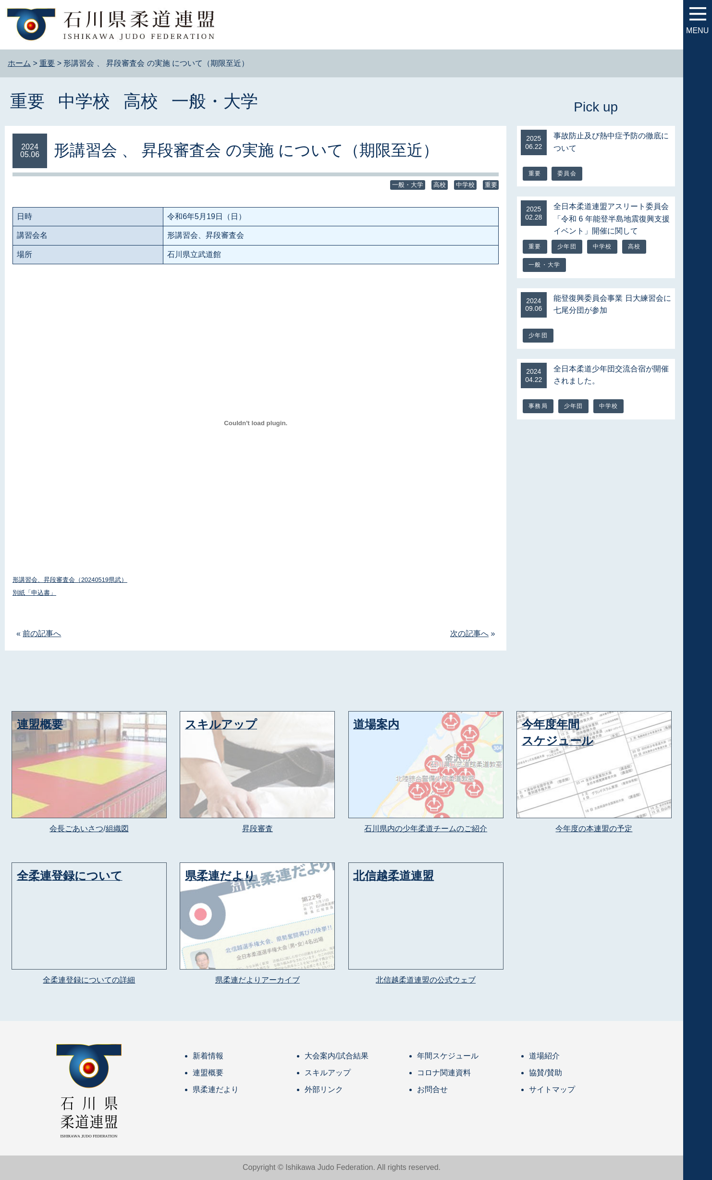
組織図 (117, 828)
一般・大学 (215, 101)
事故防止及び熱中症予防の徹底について (611, 142)
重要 (27, 101)
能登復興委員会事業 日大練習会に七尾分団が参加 (612, 304)
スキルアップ (328, 1073)
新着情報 (208, 1056)
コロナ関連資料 (444, 1073)
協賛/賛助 (545, 1073)
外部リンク (324, 1089)
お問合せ (432, 1089)
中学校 (84, 101)
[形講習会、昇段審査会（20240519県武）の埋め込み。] (255, 423)
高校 (140, 101)
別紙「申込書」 (34, 592)
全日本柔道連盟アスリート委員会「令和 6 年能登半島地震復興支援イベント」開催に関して (611, 218)
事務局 (538, 406)
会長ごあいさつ (76, 828)
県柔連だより (216, 1089)
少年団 (567, 246)
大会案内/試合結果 (336, 1056)
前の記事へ (42, 633)
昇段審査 (257, 828)
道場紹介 (544, 1056)
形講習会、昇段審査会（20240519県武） (69, 579)
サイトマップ (552, 1089)
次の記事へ (469, 633)
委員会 (567, 173)
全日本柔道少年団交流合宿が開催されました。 (611, 375)
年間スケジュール (448, 1056)
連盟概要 (208, 1073)
